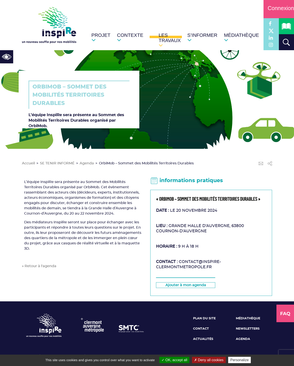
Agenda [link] (87, 163)
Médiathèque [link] (248, 318)
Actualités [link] (203, 339)
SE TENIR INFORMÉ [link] (57, 163)
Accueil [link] (28, 163)
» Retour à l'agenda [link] (39, 266)
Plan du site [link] (204, 318)
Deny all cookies (209, 360)
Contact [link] (201, 328)
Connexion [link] (279, 8)
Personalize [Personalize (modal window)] (239, 360)
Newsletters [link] (248, 328)
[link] (6, 56)
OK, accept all (174, 360)
